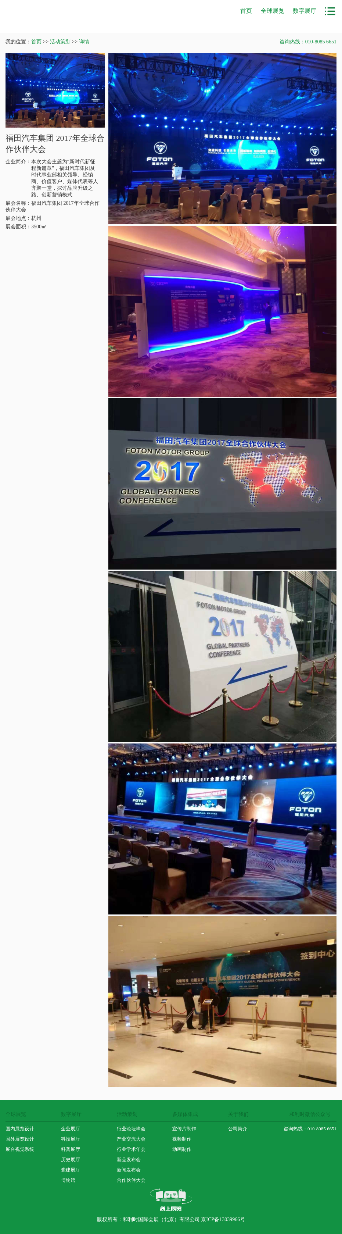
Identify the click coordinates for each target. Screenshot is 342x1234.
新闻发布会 (129, 1170)
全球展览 (272, 11)
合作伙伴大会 (131, 1180)
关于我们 (238, 1114)
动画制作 (181, 1149)
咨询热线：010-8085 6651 (308, 41)
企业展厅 (70, 1128)
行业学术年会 (131, 1149)
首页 (246, 11)
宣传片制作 (184, 1128)
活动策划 (127, 1114)
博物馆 (68, 1180)
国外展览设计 (20, 1139)
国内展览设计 (20, 1128)
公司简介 (237, 1128)
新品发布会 (129, 1159)
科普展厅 (70, 1149)
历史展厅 (70, 1159)
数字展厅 (304, 11)
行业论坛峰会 (131, 1128)
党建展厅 (70, 1170)
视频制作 (181, 1139)
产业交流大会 (131, 1139)
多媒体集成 (185, 1114)
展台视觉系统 (20, 1149)
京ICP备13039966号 (223, 1219)
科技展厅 (70, 1139)
